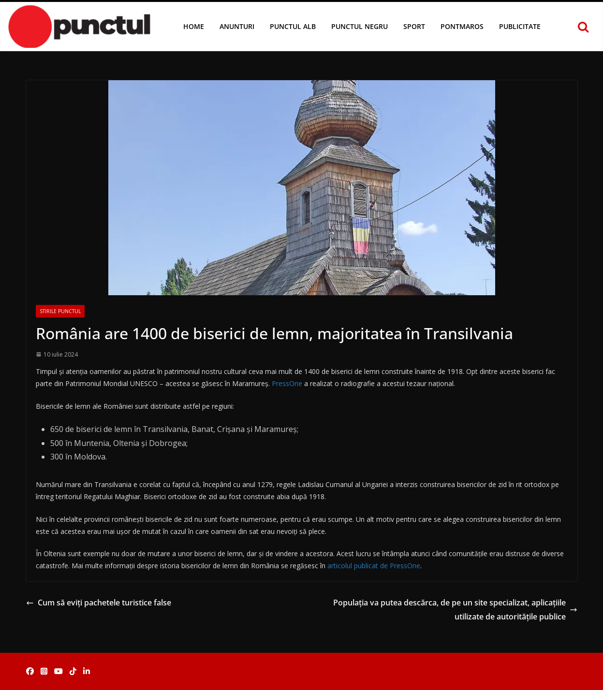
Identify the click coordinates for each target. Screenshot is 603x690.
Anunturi (237, 26)
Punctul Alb (293, 26)
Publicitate (520, 26)
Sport (414, 26)
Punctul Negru (359, 26)
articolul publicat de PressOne (373, 565)
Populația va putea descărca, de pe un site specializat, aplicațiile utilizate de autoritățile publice (455, 609)
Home (193, 26)
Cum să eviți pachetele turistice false (98, 602)
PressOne (287, 383)
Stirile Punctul (60, 311)
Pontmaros (462, 26)
